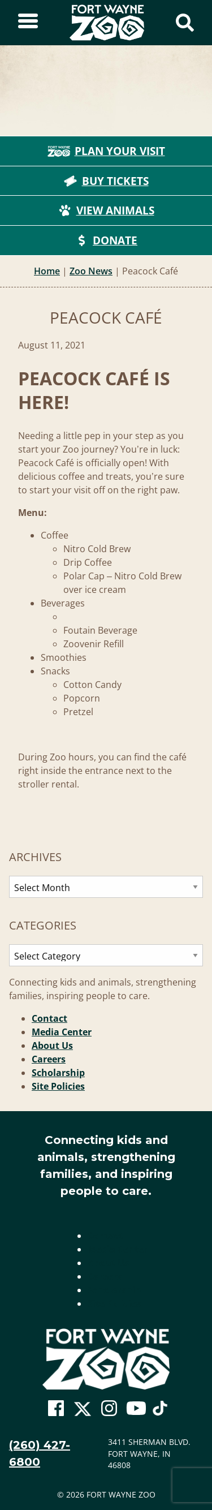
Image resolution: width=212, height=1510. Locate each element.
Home (47, 271)
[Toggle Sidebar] (28, 23)
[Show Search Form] (185, 23)
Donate (106, 240)
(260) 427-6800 (39, 1453)
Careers (49, 1059)
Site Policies (58, 1086)
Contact (49, 1018)
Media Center (62, 1032)
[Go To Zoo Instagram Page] (109, 1408)
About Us (52, 1045)
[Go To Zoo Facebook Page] (56, 1408)
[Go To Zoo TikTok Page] (160, 1411)
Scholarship (58, 1072)
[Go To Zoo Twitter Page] (82, 1411)
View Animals (106, 210)
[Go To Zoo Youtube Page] (136, 1408)
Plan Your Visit (106, 151)
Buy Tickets (106, 181)
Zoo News (91, 271)
